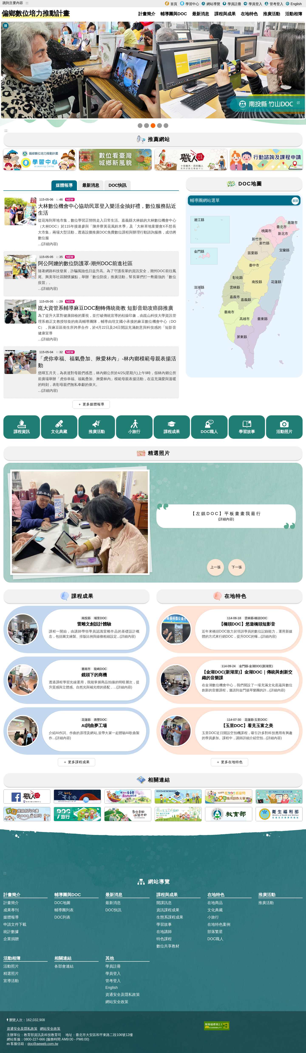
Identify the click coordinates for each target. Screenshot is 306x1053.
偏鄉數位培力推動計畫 (36, 13)
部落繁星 (215, 932)
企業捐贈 (11, 939)
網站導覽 (212, 4)
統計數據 (11, 932)
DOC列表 (62, 917)
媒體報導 (64, 185)
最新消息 (200, 13)
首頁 (173, 4)
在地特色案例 (218, 924)
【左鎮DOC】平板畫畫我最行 (226, 516)
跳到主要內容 (13, 3)
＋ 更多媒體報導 (91, 404)
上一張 (215, 567)
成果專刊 (11, 910)
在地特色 (249, 13)
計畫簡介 (146, 13)
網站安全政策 (116, 1002)
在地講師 (164, 932)
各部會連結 (64, 966)
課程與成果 (225, 13)
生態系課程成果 (169, 917)
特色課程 (164, 939)
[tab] (64, 185)
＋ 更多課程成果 (76, 762)
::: (27, 3)
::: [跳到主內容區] (5, 130)
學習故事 (164, 924)
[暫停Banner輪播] (5, 25)
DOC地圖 (62, 903)
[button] (140, 125)
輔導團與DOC (173, 13)
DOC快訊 (117, 185)
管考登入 (276, 4)
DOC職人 (215, 939)
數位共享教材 (167, 946)
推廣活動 (271, 13)
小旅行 (213, 917)
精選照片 (11, 973)
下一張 (237, 567)
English (296, 4)
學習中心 (192, 4)
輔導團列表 (64, 910)
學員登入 (255, 4)
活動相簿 (293, 13)
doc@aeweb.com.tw (42, 1044)
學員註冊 (234, 4)
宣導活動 (11, 981)
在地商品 (215, 903)
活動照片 (11, 966)
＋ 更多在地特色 (229, 762)
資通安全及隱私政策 (122, 994)
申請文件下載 (14, 924)
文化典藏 (215, 910)
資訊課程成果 (167, 910)
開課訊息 (164, 903)
